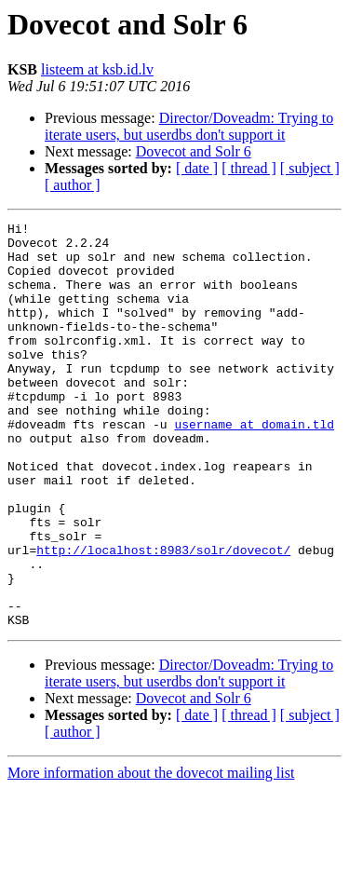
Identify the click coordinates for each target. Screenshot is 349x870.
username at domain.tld (254, 465)
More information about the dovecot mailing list (150, 854)
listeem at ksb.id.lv (97, 69)
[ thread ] (248, 168)
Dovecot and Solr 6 (193, 151)
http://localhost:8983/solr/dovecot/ (163, 616)
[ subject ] (310, 168)
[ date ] (197, 168)
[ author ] (73, 185)
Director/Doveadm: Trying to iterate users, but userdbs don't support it (189, 126)
